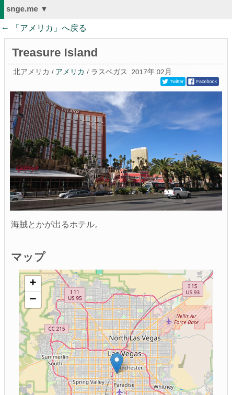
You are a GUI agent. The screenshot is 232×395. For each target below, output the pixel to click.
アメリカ (70, 72)
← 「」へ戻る (44, 28)
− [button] (33, 300)
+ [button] (33, 284)
